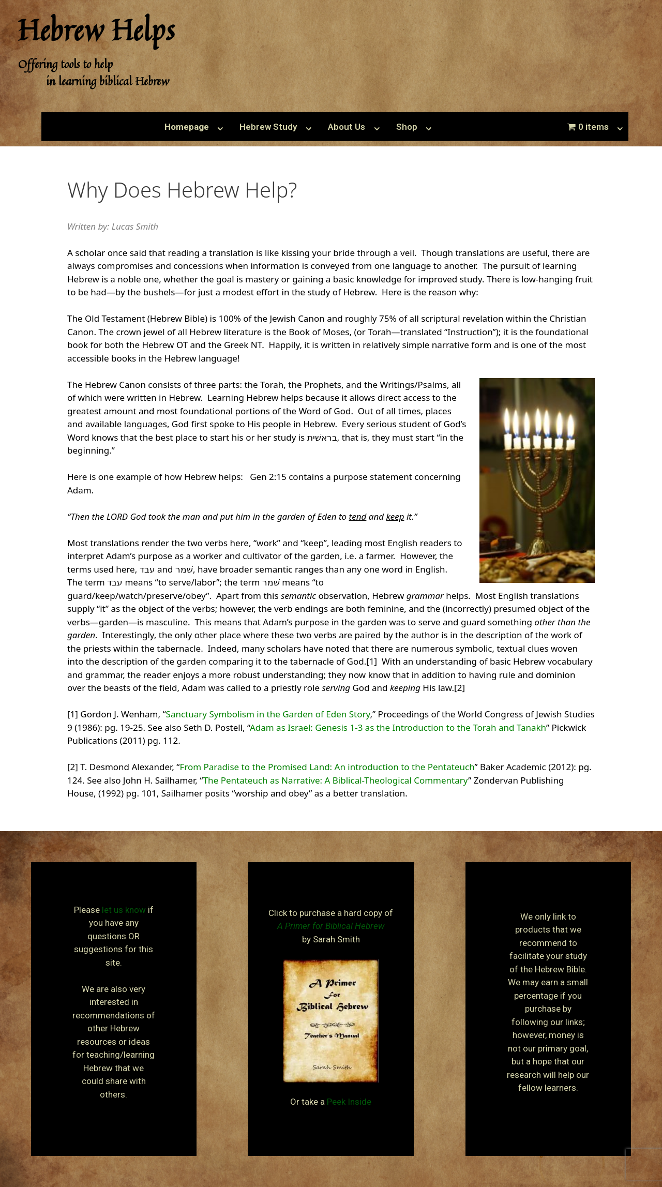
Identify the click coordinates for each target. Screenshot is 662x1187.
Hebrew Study (268, 127)
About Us (346, 127)
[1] (371, 661)
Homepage (186, 127)
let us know (124, 910)
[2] (459, 688)
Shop (406, 127)
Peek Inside (349, 1101)
